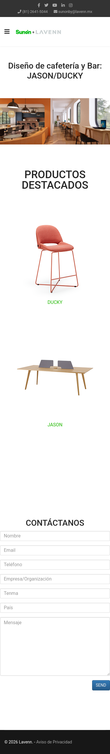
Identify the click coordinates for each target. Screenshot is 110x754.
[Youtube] (55, 5)
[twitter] (46, 5)
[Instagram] (70, 5)
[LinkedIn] (63, 5)
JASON (55, 425)
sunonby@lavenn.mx (75, 11)
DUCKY (55, 302)
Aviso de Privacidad (54, 742)
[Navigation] (7, 31)
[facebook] (39, 5)
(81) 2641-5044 (35, 11)
